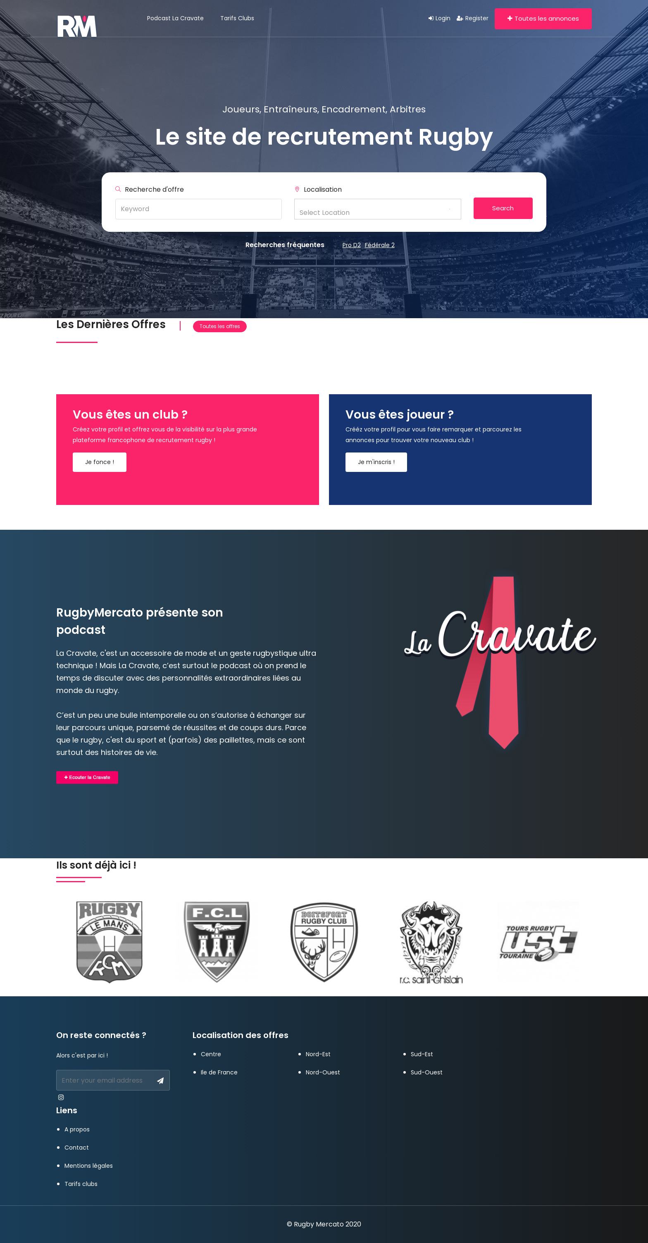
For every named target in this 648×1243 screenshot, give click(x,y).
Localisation (318, 189)
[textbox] (377, 212)
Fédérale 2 (380, 245)
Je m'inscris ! (376, 462)
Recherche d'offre (149, 189)
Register (472, 18)
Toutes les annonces (543, 18)
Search (503, 208)
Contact (76, 1147)
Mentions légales (88, 1166)
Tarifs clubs (237, 18)
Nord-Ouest (323, 1072)
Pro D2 (352, 245)
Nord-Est (318, 1054)
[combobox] (377, 209)
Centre (211, 1054)
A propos (77, 1129)
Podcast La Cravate (175, 18)
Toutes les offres (220, 326)
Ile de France (219, 1072)
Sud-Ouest (427, 1072)
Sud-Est (422, 1054)
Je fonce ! (99, 462)
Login (439, 18)
